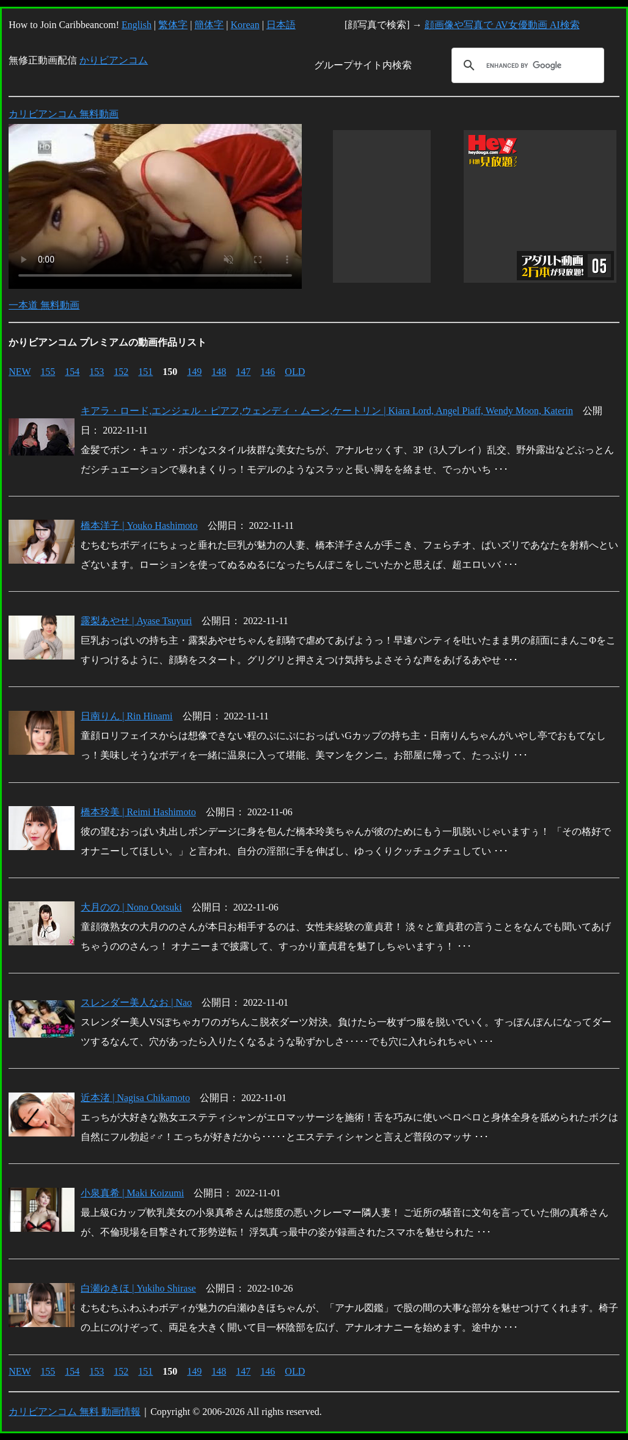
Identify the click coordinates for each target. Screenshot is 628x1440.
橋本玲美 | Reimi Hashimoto (138, 812)
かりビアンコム (113, 60)
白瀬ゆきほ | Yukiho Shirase (138, 1288)
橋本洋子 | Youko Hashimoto (139, 525)
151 (145, 371)
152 (121, 371)
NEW (20, 371)
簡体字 (209, 25)
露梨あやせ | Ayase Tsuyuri (136, 621)
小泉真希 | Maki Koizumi (132, 1193)
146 (267, 371)
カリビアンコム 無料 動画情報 (75, 1411)
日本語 (281, 25)
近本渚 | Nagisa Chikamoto (135, 1098)
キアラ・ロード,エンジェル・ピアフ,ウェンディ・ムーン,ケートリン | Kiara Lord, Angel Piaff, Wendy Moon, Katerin (327, 410)
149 (194, 371)
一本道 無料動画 (44, 305)
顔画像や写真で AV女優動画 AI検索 (502, 25)
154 (72, 371)
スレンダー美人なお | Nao (136, 1002)
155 (47, 371)
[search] (526, 65)
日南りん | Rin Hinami (126, 716)
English (137, 25)
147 (243, 371)
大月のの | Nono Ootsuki (131, 907)
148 (218, 371)
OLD (295, 371)
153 (96, 371)
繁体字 (173, 25)
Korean (245, 25)
